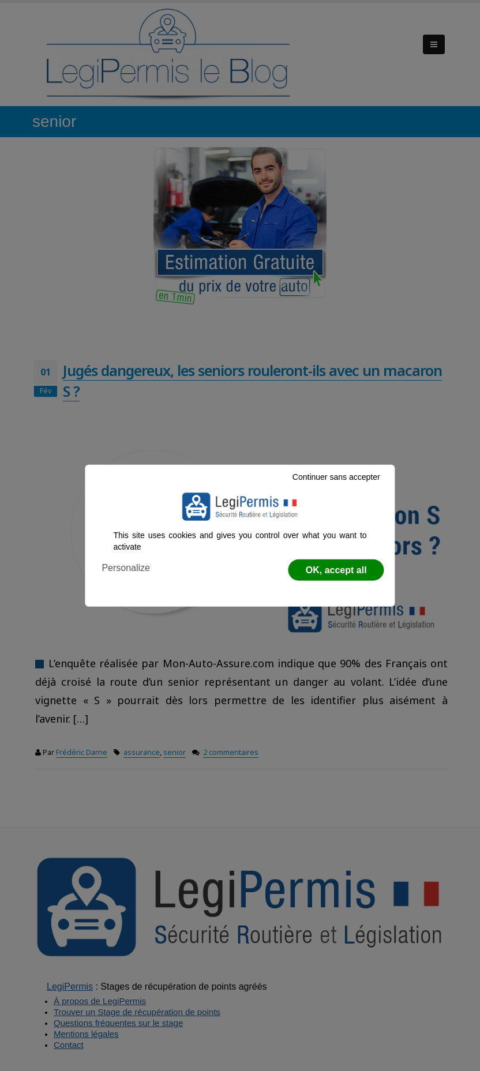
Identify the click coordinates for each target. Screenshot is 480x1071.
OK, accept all (336, 570)
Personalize (126, 568)
